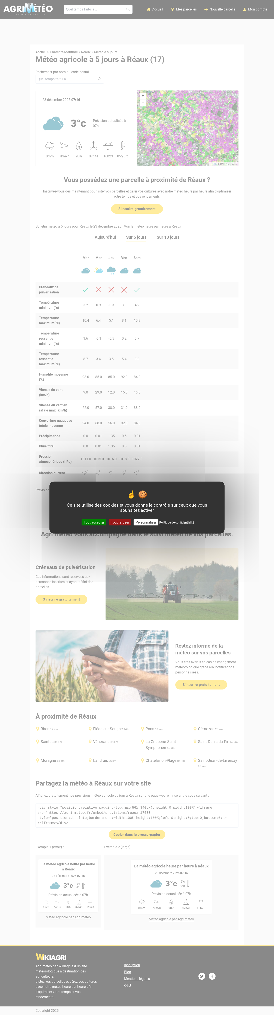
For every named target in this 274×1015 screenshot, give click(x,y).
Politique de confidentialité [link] (176, 522)
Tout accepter (94, 522)
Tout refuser (120, 522)
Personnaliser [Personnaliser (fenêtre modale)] (146, 522)
